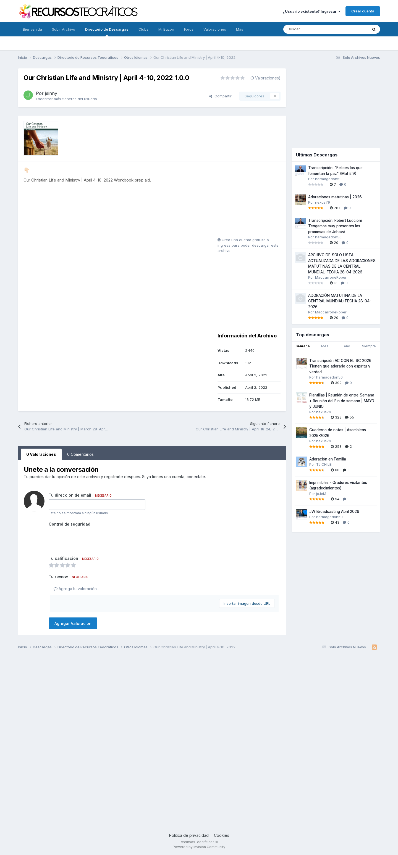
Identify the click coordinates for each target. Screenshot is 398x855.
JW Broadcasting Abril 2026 (334, 511)
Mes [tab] (324, 346)
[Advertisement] (252, 201)
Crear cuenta (362, 11)
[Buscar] (313, 29)
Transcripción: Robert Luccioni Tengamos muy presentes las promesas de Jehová (335, 226)
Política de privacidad (189, 835)
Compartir (220, 96)
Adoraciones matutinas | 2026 (335, 197)
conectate (196, 476)
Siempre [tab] (369, 346)
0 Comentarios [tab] (80, 454)
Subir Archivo (63, 29)
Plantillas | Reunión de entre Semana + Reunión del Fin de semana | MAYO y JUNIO (341, 401)
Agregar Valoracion (72, 623)
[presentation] (91, 539)
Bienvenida (32, 29)
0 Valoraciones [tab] (41, 454)
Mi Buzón (166, 29)
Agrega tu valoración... (76, 588)
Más (239, 29)
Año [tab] (347, 346)
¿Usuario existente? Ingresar (312, 11)
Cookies (221, 835)
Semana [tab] (302, 346)
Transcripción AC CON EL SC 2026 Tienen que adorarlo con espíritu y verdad (340, 366)
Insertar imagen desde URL (247, 603)
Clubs (143, 29)
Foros (188, 29)
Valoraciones (214, 29)
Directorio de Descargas (107, 31)
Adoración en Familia (327, 459)
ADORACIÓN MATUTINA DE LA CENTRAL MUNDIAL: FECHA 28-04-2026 (339, 301)
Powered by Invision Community (199, 847)
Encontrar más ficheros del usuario (66, 99)
